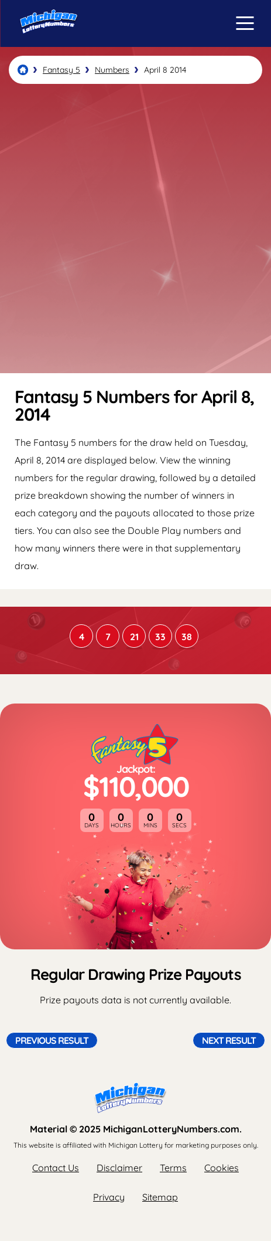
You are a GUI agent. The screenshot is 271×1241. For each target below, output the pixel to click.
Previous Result (51, 1040)
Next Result (229, 1040)
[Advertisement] (135, 228)
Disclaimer (119, 1168)
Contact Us (55, 1168)
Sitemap (160, 1197)
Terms (173, 1168)
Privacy (109, 1197)
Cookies (221, 1168)
